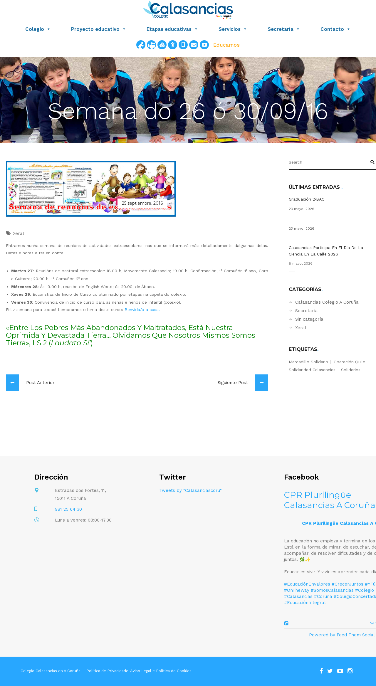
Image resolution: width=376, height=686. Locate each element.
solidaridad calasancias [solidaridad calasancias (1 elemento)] (312, 370)
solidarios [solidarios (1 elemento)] (350, 370)
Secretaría (284, 29)
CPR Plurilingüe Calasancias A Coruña (329, 500)
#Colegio (364, 590)
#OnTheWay (296, 590)
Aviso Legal (140, 671)
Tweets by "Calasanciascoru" (190, 490)
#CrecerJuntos (347, 584)
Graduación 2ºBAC (306, 199)
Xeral (300, 327)
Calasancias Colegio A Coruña (327, 302)
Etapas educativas (172, 29)
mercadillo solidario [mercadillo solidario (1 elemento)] (308, 362)
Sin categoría (309, 319)
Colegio (38, 29)
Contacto (335, 29)
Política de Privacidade (107, 671)
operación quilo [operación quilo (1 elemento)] (349, 362)
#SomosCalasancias (332, 590)
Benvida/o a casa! (142, 309)
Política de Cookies (174, 671)
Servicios (233, 29)
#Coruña (323, 596)
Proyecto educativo (98, 29)
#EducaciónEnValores (307, 584)
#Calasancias (298, 596)
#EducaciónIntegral (305, 602)
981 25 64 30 (68, 509)
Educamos (226, 45)
